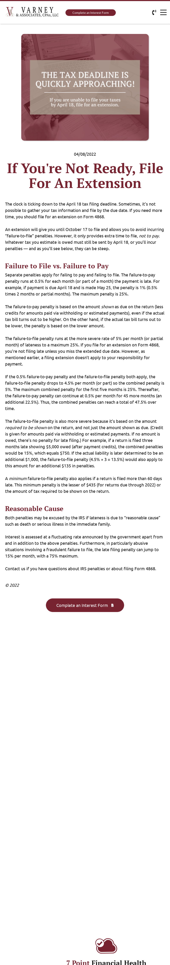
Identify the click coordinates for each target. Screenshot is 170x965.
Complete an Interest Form (90, 12)
